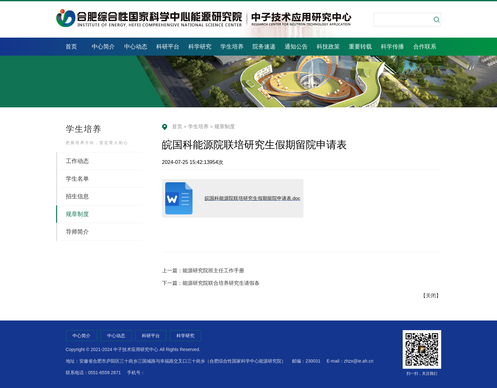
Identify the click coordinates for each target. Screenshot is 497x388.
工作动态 (77, 161)
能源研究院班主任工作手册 (213, 270)
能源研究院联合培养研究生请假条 (221, 283)
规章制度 (224, 126)
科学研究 (199, 46)
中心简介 (103, 46)
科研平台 (167, 46)
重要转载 (360, 46)
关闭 (431, 295)
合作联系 (424, 46)
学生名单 (77, 179)
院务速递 (264, 46)
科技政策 (328, 46)
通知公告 (296, 46)
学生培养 (232, 46)
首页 (71, 46)
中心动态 (135, 46)
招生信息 (77, 196)
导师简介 (77, 232)
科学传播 (392, 46)
